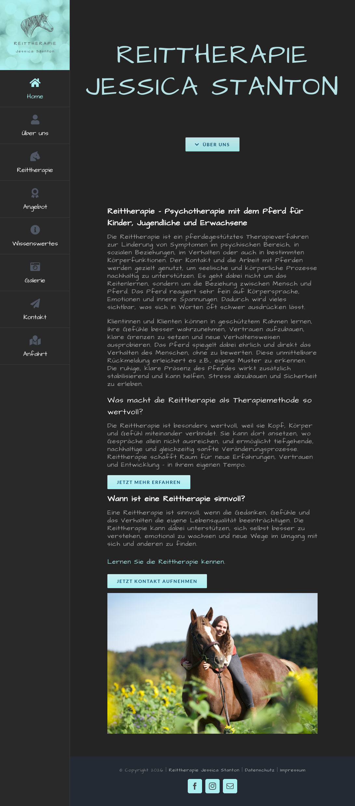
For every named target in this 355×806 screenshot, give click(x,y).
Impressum (293, 770)
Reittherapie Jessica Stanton (204, 770)
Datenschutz (260, 770)
